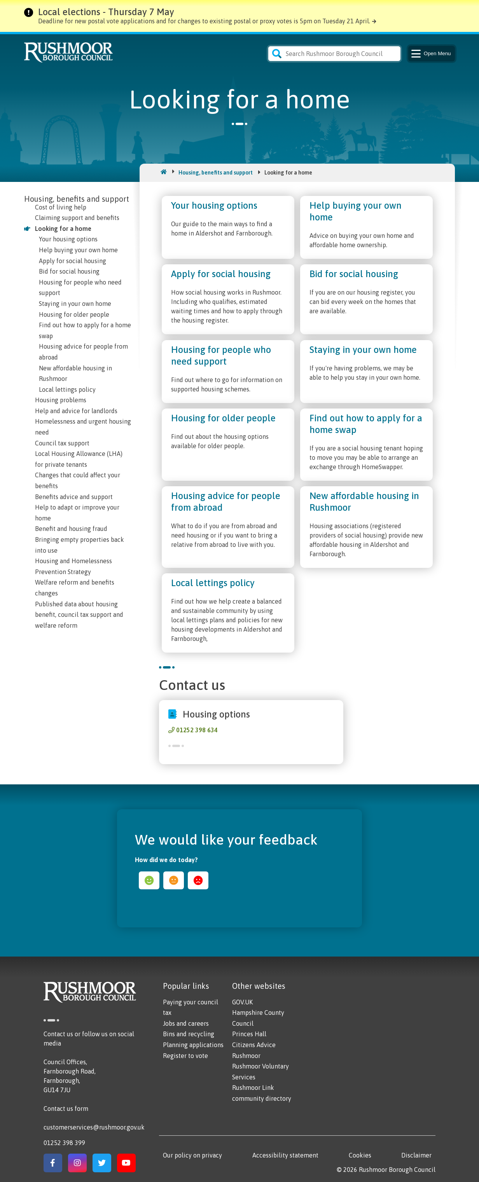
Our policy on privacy (192, 1155)
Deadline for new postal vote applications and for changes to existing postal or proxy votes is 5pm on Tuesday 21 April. (204, 20)
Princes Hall (249, 1033)
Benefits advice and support (74, 496)
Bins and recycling (188, 1033)
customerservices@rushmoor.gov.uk (94, 1127)
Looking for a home (63, 228)
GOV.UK (242, 1002)
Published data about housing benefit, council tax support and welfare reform (79, 615)
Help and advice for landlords (76, 410)
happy (149, 880)
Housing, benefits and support (215, 172)
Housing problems (60, 399)
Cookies (360, 1155)
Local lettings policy (67, 389)
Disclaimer (416, 1155)
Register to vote (185, 1055)
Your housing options (68, 239)
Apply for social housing (72, 260)
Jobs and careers (186, 1023)
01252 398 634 (197, 729)
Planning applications (193, 1044)
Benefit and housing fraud (71, 528)
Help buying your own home (78, 249)
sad (198, 880)
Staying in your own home (75, 303)
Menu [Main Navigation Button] (430, 54)
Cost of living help (60, 207)
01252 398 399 (64, 1142)
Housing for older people (74, 314)
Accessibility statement (285, 1155)
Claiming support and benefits (77, 217)
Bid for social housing (69, 271)
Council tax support (62, 443)
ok (173, 880)
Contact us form (66, 1108)
